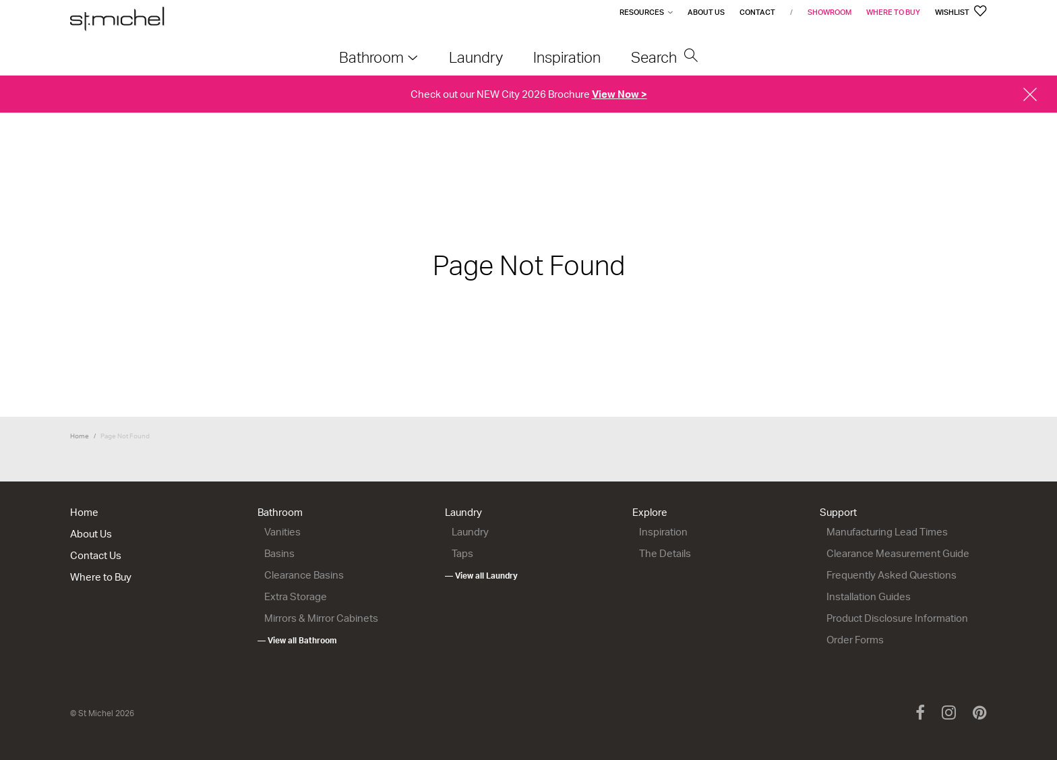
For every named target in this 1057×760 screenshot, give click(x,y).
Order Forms (855, 639)
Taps (462, 553)
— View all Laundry (481, 576)
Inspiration (663, 531)
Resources (642, 12)
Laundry (463, 512)
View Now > (619, 94)
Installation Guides (868, 596)
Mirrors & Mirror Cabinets (321, 618)
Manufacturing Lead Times (887, 531)
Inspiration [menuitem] (567, 57)
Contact (757, 12)
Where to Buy (893, 12)
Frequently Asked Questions (891, 574)
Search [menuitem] (664, 57)
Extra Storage (295, 596)
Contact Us (95, 555)
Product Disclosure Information (897, 618)
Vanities (282, 531)
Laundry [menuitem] (476, 57)
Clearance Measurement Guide (897, 553)
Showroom (829, 12)
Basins (279, 553)
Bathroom (280, 512)
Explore (649, 512)
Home (79, 436)
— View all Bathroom (297, 640)
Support (838, 512)
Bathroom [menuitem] (371, 57)
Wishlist (961, 12)
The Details (665, 553)
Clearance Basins (304, 574)
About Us (706, 12)
